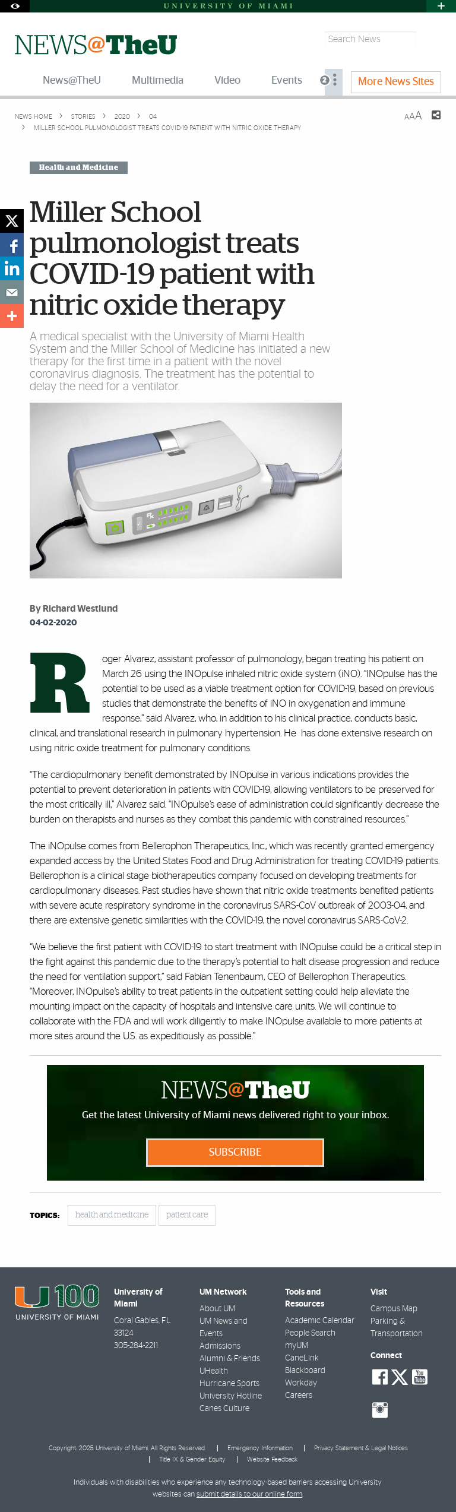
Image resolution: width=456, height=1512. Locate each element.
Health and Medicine (78, 167)
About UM (217, 1309)
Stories (82, 116)
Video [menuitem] (227, 80)
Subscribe (235, 1152)
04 (152, 116)
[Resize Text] (413, 116)
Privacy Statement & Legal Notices (361, 1448)
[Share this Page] (429, 122)
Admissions (220, 1346)
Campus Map (393, 1309)
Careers (298, 1395)
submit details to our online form (249, 1494)
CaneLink (302, 1358)
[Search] (430, 39)
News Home (33, 116)
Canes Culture (224, 1409)
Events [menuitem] (286, 80)
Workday (301, 1383)
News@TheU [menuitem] (72, 80)
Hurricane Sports (229, 1384)
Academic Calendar (319, 1321)
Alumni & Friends (230, 1359)
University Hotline (231, 1396)
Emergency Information (260, 1448)
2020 (121, 116)
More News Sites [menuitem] (396, 82)
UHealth (214, 1371)
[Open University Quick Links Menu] (441, 6)
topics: (44, 1216)
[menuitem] (334, 82)
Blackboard (305, 1371)
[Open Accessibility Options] (15, 6)
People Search (310, 1333)
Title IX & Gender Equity (192, 1459)
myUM (296, 1346)
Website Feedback (272, 1459)
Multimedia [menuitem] (157, 80)
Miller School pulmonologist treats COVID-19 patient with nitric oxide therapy (167, 128)
